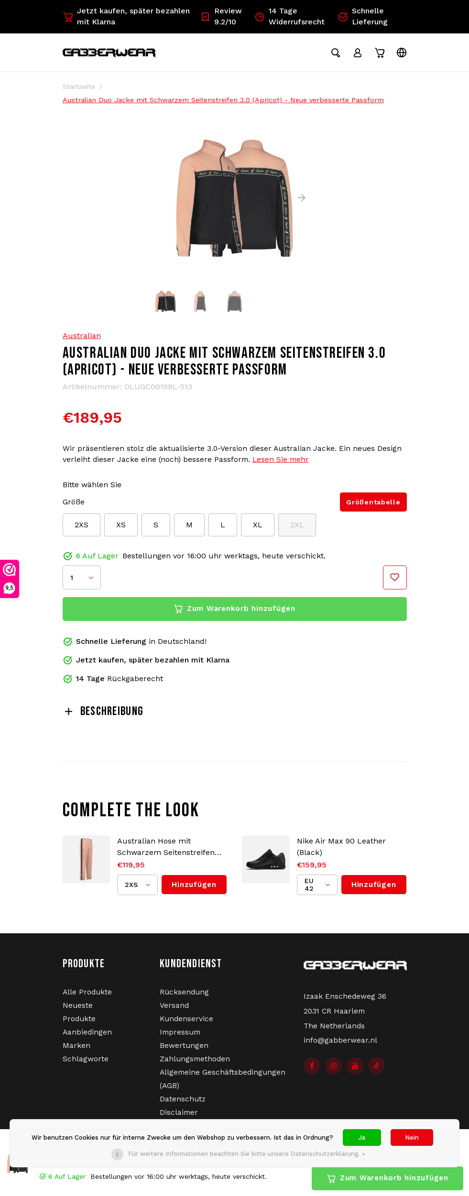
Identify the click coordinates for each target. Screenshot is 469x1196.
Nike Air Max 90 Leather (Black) (341, 850)
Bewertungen (184, 1049)
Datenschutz (183, 1103)
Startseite (79, 90)
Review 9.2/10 (221, 16)
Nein (412, 1137)
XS (121, 528)
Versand (174, 1009)
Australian (82, 339)
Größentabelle (373, 506)
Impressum (180, 1036)
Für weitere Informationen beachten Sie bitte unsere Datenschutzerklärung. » (246, 1153)
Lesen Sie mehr (280, 463)
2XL (297, 528)
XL (257, 528)
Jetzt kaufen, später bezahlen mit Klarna (126, 16)
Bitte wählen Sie (92, 488)
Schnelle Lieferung (363, 16)
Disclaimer (179, 1116)
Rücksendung (184, 996)
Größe (74, 505)
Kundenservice (186, 1022)
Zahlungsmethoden (195, 1062)
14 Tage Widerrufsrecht (289, 16)
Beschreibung (103, 715)
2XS (81, 528)
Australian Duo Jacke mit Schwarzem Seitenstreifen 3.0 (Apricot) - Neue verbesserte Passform (223, 103)
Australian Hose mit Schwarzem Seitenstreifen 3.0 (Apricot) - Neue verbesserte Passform (166, 851)
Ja (362, 1137)
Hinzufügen (194, 888)
